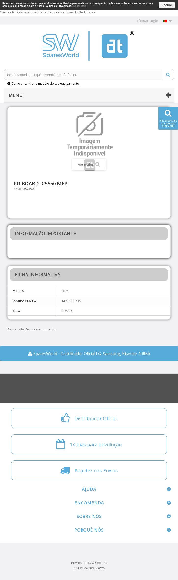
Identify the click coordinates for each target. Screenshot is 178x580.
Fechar (166, 5)
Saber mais (79, 6)
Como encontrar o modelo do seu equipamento (43, 83)
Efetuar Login (147, 20)
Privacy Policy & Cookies (89, 562)
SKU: (17, 189)
